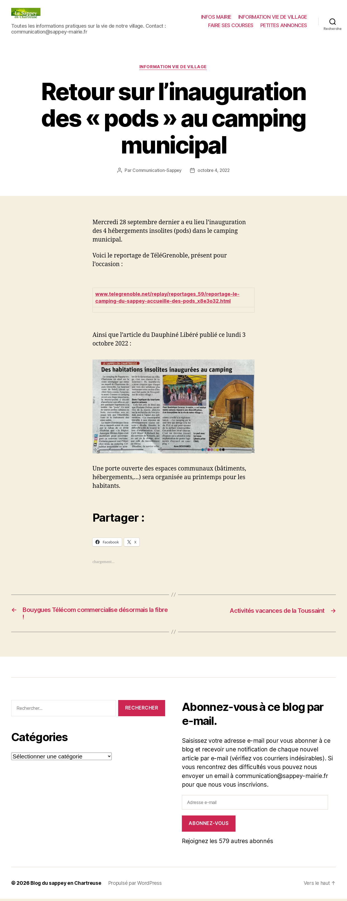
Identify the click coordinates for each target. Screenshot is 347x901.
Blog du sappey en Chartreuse (67, 885)
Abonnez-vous (209, 825)
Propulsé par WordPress (137, 885)
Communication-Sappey (156, 171)
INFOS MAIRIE (216, 17)
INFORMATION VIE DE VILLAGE (272, 17)
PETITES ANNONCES (283, 25)
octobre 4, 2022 (214, 171)
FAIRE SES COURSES (230, 25)
